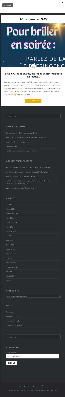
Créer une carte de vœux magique (18, 183)
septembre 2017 (12, 267)
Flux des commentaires (14, 321)
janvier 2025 (10, 209)
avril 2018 (9, 240)
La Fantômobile (11, 146)
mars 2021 (9, 218)
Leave (8, 188)
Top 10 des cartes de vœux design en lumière (22, 151)
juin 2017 (9, 281)
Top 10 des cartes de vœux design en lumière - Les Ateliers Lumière (29, 181)
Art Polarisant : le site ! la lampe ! (24, 176)
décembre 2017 (11, 254)
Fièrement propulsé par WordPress (21, 390)
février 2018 (10, 245)
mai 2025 (9, 204)
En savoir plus (33, 100)
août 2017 (9, 272)
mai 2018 (9, 236)
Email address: (11, 352)
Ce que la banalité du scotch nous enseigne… (21, 133)
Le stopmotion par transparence (17, 142)
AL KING (9, 167)
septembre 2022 (12, 213)
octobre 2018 (11, 231)
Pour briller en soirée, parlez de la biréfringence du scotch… (27, 137)
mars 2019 (9, 227)
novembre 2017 (11, 258)
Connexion (10, 312)
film (7, 176)
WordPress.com (51, 390)
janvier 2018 (10, 249)
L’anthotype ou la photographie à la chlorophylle (33, 167)
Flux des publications (13, 316)
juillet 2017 (10, 276)
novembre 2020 (11, 222)
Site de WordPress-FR (14, 325)
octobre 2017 (11, 263)
